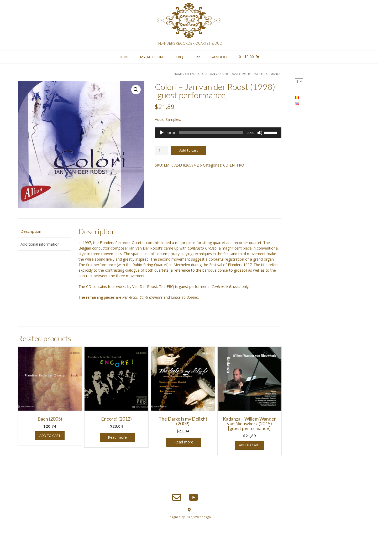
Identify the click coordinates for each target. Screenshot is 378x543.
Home (178, 74)
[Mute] (259, 132)
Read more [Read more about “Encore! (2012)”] (117, 437)
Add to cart (188, 150)
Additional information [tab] (40, 244)
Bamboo (219, 57)
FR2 (197, 57)
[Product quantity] (161, 150)
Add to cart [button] (49, 435)
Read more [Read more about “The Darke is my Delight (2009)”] (183, 441)
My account (152, 57)
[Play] (161, 132)
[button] (136, 89)
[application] (218, 132)
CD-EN (189, 74)
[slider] (211, 132)
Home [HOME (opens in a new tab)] (124, 57)
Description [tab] (30, 231)
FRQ (179, 57)
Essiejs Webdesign (198, 517)
